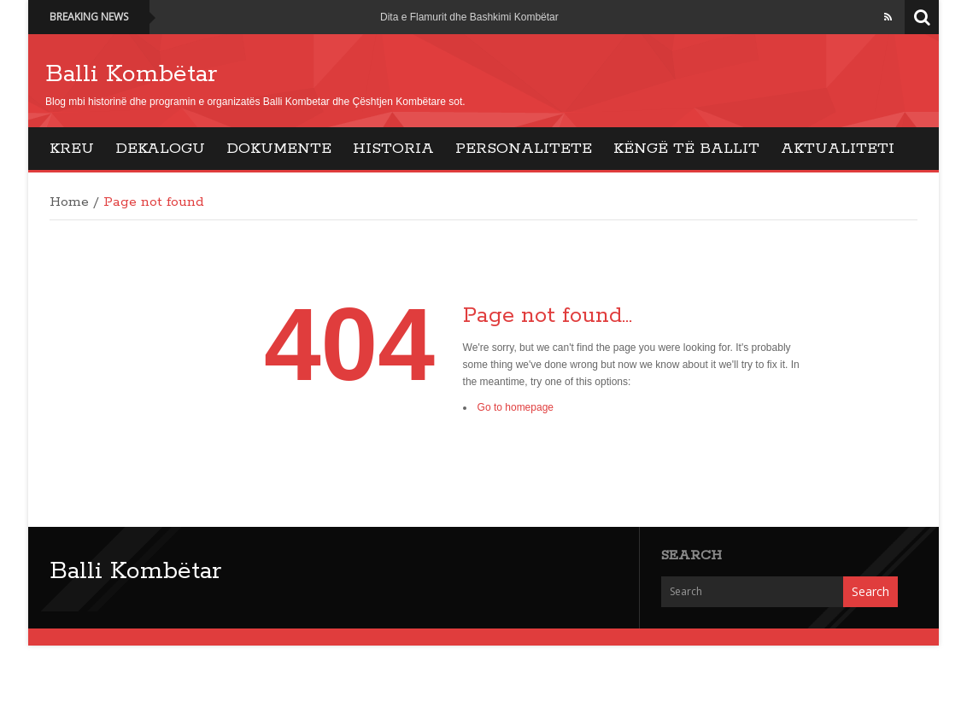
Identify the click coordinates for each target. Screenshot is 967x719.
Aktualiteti (837, 148)
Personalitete (523, 148)
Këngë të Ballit (686, 148)
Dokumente (278, 148)
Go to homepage (516, 407)
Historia (393, 148)
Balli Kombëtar (131, 74)
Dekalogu (160, 148)
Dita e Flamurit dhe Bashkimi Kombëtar (469, 17)
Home (69, 202)
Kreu (72, 148)
